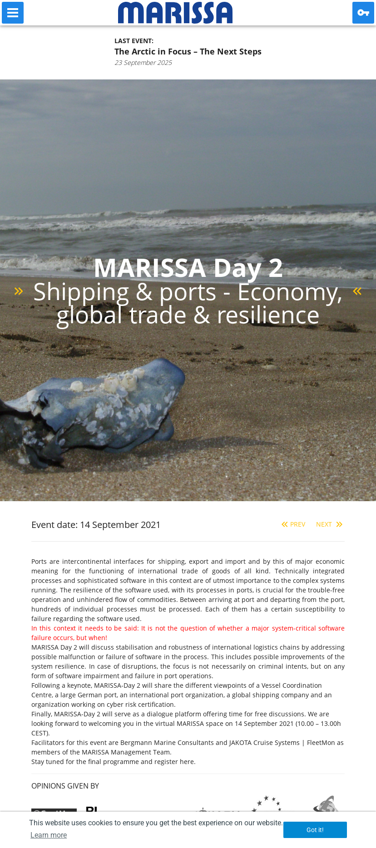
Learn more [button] (48, 835)
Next (330, 524)
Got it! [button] (315, 829)
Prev (292, 524)
